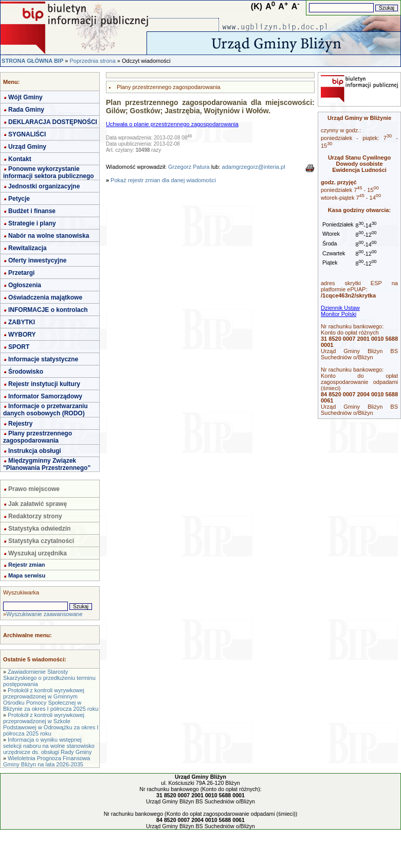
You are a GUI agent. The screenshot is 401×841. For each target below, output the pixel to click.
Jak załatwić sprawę (37, 503)
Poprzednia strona (92, 61)
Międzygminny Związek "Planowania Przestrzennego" (46, 464)
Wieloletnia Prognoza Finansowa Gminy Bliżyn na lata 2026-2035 (46, 761)
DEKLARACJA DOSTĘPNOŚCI (52, 122)
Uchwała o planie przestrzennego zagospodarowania (172, 124)
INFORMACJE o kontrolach (48, 309)
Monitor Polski (338, 314)
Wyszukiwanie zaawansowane (44, 614)
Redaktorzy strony (35, 516)
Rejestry (20, 423)
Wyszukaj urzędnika (37, 553)
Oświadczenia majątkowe (45, 297)
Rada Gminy (26, 109)
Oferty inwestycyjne (37, 260)
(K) (256, 6)
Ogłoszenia (24, 285)
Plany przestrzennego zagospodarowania (37, 437)
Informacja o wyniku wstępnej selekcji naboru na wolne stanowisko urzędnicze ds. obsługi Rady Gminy (49, 746)
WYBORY (22, 334)
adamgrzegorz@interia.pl (253, 167)
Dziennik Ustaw (340, 308)
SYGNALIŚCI (27, 134)
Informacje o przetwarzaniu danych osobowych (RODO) (45, 409)
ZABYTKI (21, 322)
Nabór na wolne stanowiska (48, 235)
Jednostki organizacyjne (44, 186)
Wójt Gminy (25, 97)
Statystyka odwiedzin (39, 528)
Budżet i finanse (32, 211)
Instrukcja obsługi (34, 450)
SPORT (18, 347)
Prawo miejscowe (34, 489)
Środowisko (25, 371)
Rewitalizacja (27, 248)
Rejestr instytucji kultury (44, 384)
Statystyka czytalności (41, 541)
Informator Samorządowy (45, 396)
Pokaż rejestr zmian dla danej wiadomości (163, 180)
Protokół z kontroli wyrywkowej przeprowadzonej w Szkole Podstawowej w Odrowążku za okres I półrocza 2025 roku (50, 724)
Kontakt (19, 159)
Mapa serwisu (26, 575)
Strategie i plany (32, 223)
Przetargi (21, 272)
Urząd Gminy (27, 146)
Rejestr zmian (26, 565)
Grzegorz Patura (189, 167)
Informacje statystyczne (43, 359)
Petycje (19, 198)
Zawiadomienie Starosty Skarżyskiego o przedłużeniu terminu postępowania (49, 678)
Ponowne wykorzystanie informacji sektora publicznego (48, 172)
